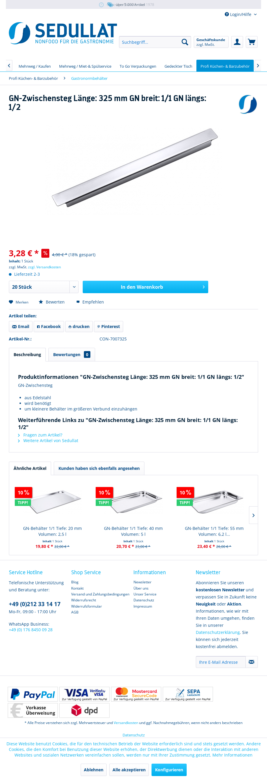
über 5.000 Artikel (126, 5)
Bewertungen (71, 354)
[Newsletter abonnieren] (251, 662)
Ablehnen (93, 769)
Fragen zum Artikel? (40, 435)
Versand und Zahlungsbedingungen (100, 594)
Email (20, 326)
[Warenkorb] (252, 42)
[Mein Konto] (237, 42)
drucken (79, 326)
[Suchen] (185, 42)
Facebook (49, 326)
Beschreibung (27, 354)
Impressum (143, 606)
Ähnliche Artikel (30, 468)
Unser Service (145, 594)
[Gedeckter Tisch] (178, 66)
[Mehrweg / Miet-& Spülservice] (85, 66)
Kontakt (77, 588)
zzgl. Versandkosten (44, 267)
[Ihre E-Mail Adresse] (221, 662)
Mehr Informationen (232, 755)
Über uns (141, 588)
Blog (75, 582)
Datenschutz (144, 600)
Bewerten (52, 302)
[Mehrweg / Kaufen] (34, 66)
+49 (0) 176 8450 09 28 (31, 629)
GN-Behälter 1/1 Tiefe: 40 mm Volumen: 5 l (133, 531)
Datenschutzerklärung (218, 632)
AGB (75, 612)
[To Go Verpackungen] (137, 66)
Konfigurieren (169, 769)
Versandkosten (126, 722)
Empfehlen (90, 302)
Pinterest (108, 326)
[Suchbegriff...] (155, 42)
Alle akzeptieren (129, 769)
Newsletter (143, 582)
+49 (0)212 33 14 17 (35, 604)
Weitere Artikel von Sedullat (48, 440)
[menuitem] (155, 42)
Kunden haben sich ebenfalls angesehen (99, 468)
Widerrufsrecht (83, 600)
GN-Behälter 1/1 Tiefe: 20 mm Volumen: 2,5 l (52, 531)
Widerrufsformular (86, 606)
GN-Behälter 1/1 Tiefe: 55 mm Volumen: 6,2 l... (214, 531)
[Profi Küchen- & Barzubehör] (225, 66)
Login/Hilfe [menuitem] (239, 14)
